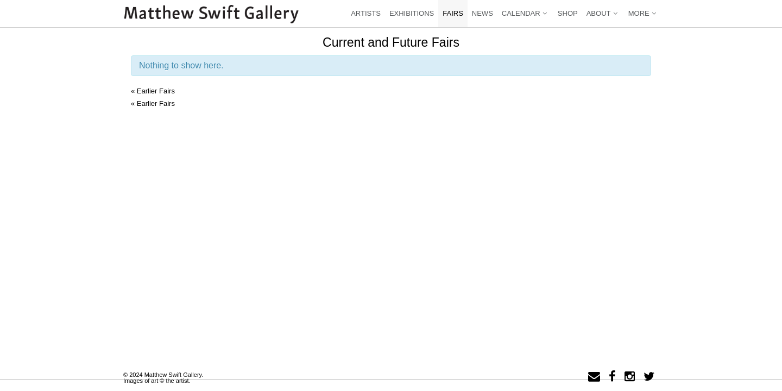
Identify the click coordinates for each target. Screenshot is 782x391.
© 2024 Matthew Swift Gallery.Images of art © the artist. (163, 377)
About (603, 13)
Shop (568, 13)
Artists (366, 13)
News (482, 13)
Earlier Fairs (153, 91)
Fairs (453, 13)
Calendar (525, 13)
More (643, 13)
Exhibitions (411, 13)
